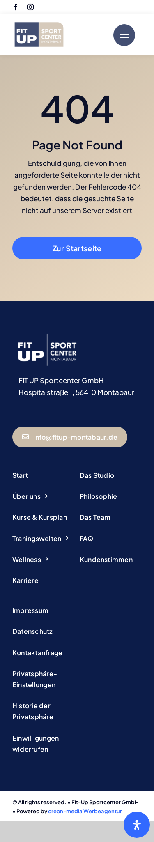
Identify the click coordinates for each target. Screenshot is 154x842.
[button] (43, 679)
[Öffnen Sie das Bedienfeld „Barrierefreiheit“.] (137, 825)
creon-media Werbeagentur (85, 811)
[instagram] (30, 7)
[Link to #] (124, 35)
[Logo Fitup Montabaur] (39, 18)
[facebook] (15, 7)
